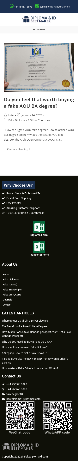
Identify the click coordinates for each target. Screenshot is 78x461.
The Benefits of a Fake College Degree (24, 326)
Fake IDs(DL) (10, 284)
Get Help (7, 299)
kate (11, 115)
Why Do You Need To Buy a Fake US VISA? (27, 341)
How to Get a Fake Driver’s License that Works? (30, 368)
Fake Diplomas (17, 120)
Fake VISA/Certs (12, 294)
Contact (7, 304)
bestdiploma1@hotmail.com (54, 6)
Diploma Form (39, 234)
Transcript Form (39, 254)
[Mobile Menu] (39, 29)
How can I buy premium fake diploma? (25, 347)
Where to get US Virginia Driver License (25, 320)
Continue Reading (20, 148)
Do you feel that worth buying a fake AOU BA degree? (39, 102)
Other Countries (40, 120)
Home (6, 274)
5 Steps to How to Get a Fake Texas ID (24, 353)
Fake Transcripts (12, 289)
